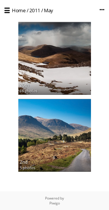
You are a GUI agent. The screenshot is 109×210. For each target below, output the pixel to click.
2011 (34, 10)
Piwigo (54, 203)
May (48, 10)
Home (19, 10)
